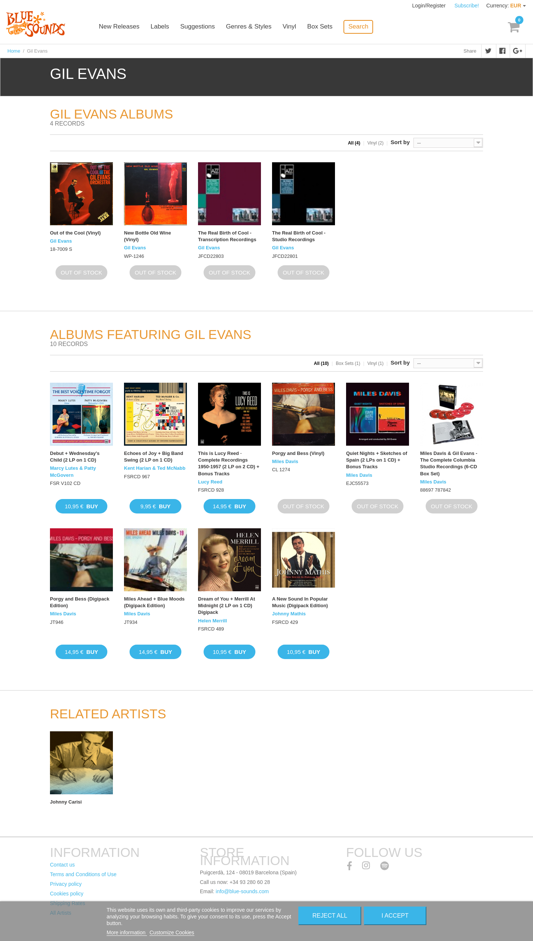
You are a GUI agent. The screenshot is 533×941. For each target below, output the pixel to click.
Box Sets (322, 26)
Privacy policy (66, 884)
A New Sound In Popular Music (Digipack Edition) (300, 602)
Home (13, 51)
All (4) (354, 143)
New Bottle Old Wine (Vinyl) (147, 236)
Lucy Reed (210, 482)
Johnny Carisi (66, 802)
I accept (395, 915)
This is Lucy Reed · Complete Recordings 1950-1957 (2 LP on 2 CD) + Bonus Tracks (228, 463)
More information (127, 932)
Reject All (329, 915)
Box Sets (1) (348, 363)
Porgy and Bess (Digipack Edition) (79, 602)
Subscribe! (467, 6)
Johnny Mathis (289, 613)
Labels (163, 26)
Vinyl (292, 26)
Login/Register (429, 6)
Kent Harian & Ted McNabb (154, 468)
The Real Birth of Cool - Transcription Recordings (227, 236)
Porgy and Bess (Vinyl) (298, 453)
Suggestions (200, 26)
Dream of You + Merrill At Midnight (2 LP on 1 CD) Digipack (226, 605)
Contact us (62, 865)
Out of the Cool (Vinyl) (75, 233)
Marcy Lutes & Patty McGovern (73, 471)
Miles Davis (285, 461)
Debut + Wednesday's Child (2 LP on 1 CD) (75, 456)
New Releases (122, 26)
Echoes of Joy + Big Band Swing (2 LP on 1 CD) (153, 456)
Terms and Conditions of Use (83, 874)
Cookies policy (66, 894)
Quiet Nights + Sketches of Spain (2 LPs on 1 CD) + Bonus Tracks (376, 459)
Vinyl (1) (375, 363)
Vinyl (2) (375, 143)
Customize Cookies (172, 932)
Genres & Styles (251, 26)
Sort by (400, 142)
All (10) (321, 363)
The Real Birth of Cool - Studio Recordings (298, 236)
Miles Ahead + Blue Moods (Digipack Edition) (154, 602)
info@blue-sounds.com (242, 891)
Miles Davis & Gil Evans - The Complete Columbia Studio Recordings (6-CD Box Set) (448, 463)
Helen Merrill (212, 621)
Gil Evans (61, 241)
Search (361, 26)
